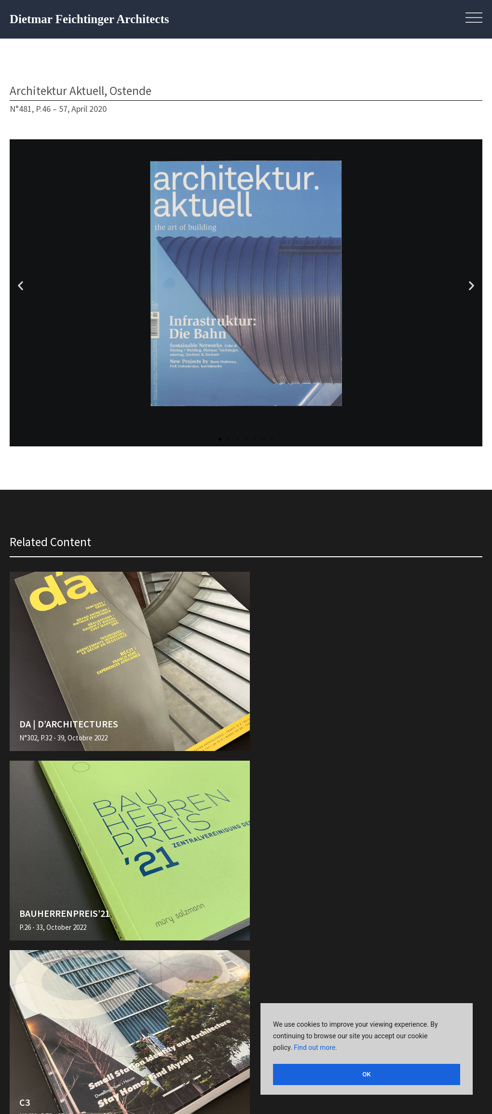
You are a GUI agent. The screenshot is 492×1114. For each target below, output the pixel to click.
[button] (20, 286)
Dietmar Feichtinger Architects (89, 19)
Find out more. (315, 1050)
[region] (366, 1050)
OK (366, 1074)
